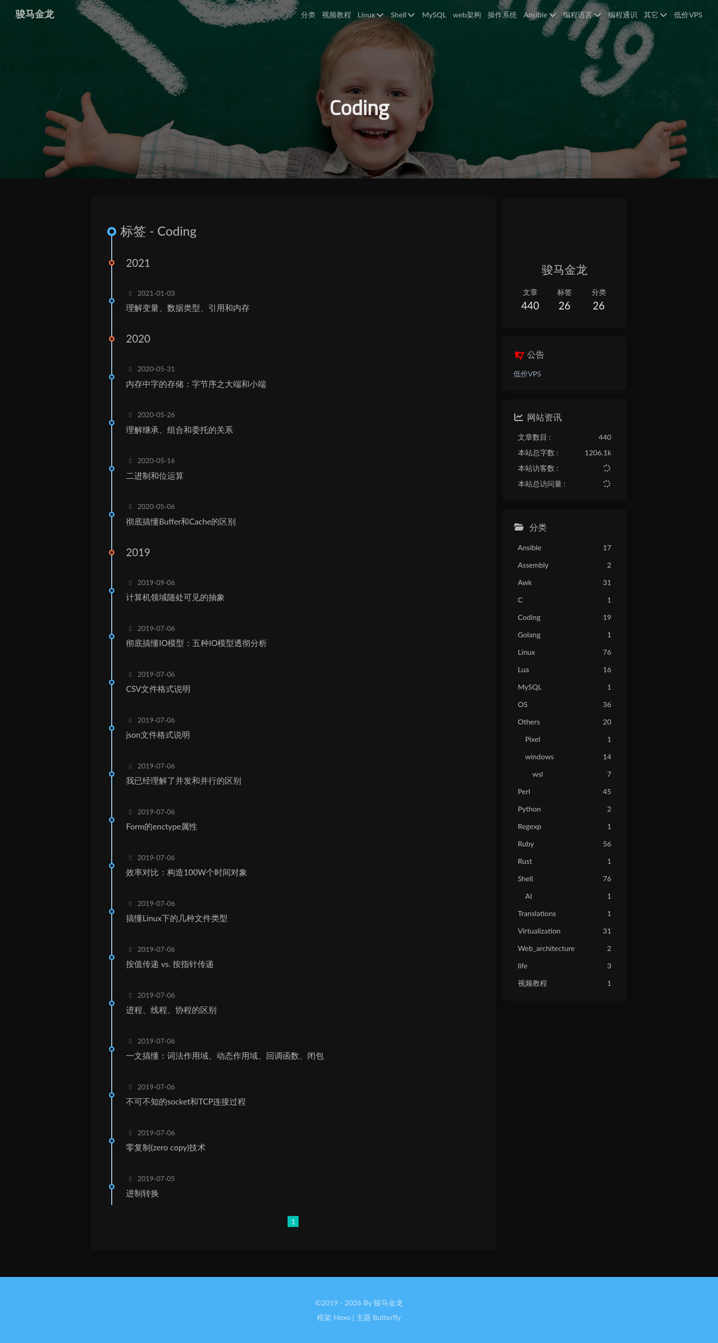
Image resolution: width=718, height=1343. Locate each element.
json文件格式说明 (161, 741)
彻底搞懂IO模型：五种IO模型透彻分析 (199, 650)
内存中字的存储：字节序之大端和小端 (199, 390)
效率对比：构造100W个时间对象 (189, 879)
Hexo (342, 1317)
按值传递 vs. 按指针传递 (173, 971)
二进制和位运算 (157, 482)
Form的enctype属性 (164, 833)
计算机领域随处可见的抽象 (178, 604)
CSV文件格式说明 (161, 696)
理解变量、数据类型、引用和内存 (190, 314)
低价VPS (519, 376)
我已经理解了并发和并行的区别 (186, 787)
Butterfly (387, 1317)
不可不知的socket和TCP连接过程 (189, 1108)
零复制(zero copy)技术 (168, 1154)
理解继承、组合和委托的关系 (182, 436)
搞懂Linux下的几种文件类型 (179, 925)
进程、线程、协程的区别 (174, 1017)
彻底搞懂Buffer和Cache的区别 (184, 528)
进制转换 (145, 1200)
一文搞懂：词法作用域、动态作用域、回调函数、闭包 (227, 1062)
